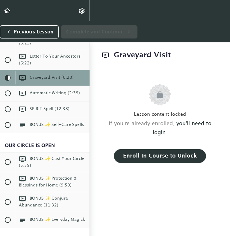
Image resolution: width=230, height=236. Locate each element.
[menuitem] (82, 10)
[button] (7, 10)
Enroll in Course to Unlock (160, 156)
